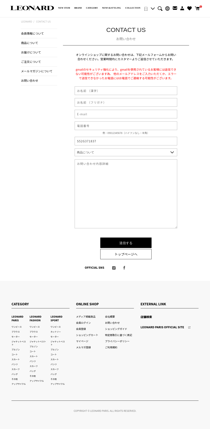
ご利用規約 (111, 347)
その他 (14, 378)
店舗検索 (146, 317)
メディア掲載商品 (86, 316)
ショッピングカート (87, 335)
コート (14, 354)
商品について (29, 43)
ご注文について (31, 62)
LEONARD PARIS (17, 318)
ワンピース (16, 326)
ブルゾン (15, 349)
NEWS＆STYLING (111, 8)
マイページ (82, 341)
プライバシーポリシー (117, 341)
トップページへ (126, 254)
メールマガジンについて (36, 71)
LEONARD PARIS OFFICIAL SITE (162, 327)
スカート (15, 359)
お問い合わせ (29, 80)
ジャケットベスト (38, 341)
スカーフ (15, 369)
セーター (15, 336)
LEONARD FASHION (35, 318)
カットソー (56, 331)
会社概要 (110, 316)
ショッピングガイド (116, 329)
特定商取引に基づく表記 (118, 335)
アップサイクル (18, 383)
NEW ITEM (64, 8)
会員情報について (32, 33)
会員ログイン (83, 322)
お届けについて (31, 52)
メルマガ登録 (83, 347)
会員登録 (81, 329)
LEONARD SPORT (57, 318)
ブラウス (15, 331)
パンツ (14, 364)
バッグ (14, 374)
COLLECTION (133, 8)
